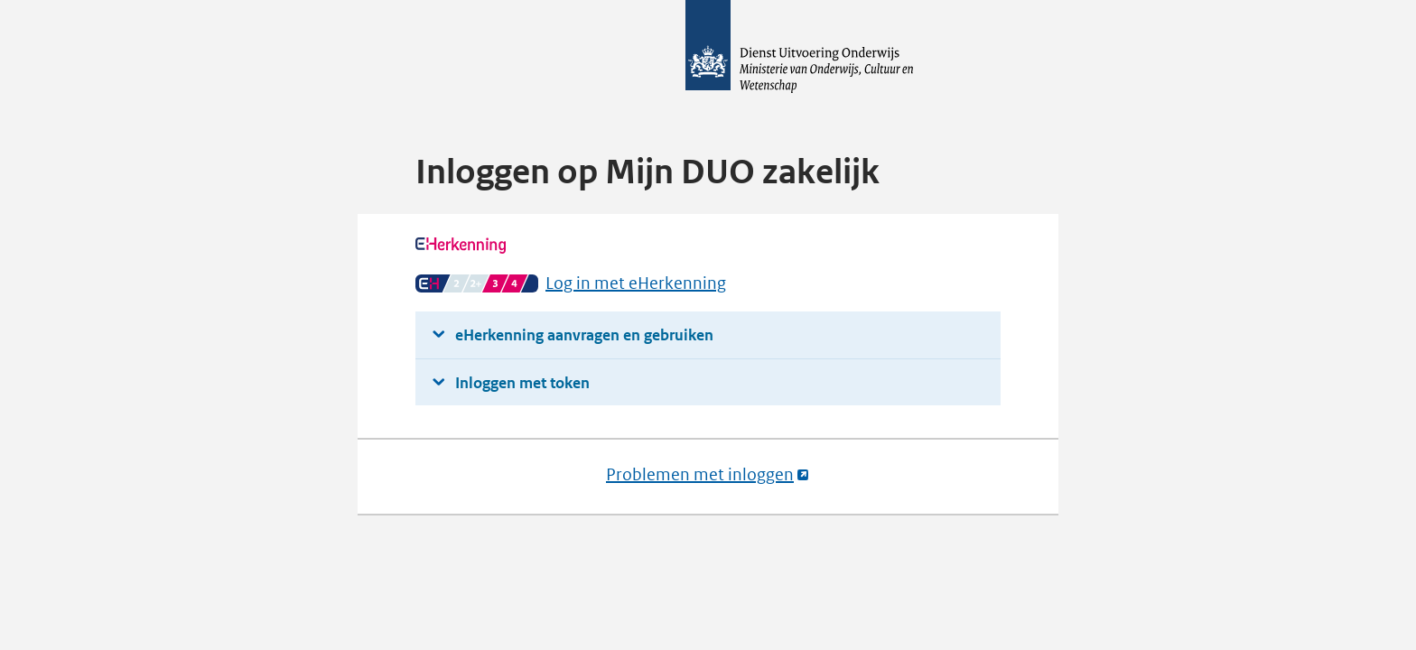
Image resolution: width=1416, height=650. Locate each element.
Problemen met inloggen (708, 474)
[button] (708, 335)
